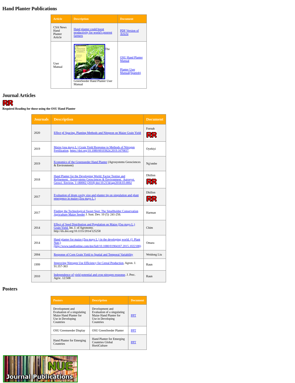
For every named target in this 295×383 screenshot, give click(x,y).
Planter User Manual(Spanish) (130, 71)
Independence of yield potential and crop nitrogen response (89, 274)
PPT (133, 342)
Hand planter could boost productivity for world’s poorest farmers (93, 32)
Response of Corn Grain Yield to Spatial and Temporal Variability (93, 254)
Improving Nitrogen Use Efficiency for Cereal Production (88, 263)
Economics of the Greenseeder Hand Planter (80, 162)
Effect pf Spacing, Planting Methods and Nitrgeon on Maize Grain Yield (97, 132)
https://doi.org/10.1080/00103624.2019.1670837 (99, 150)
